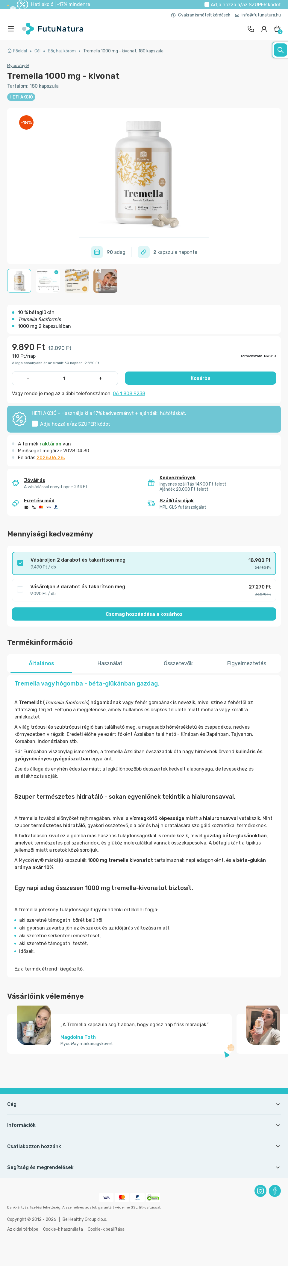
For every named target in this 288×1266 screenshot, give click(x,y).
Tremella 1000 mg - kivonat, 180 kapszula (123, 51)
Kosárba (200, 378)
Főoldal (17, 51)
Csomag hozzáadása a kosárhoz (144, 614)
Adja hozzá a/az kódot (246, 4)
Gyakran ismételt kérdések (200, 15)
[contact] (250, 28)
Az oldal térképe (22, 1229)
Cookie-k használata (63, 1229)
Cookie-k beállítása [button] (106, 1229)
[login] (264, 28)
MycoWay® (18, 65)
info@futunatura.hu (258, 15)
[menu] (12, 28)
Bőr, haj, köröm (62, 51)
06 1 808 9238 (129, 393)
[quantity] (64, 378)
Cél (37, 51)
